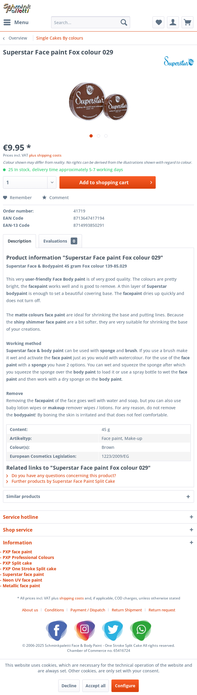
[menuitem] (15, 22)
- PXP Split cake (16, 563)
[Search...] (90, 22)
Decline (69, 685)
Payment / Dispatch (87, 610)
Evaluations (60, 241)
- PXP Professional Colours (27, 557)
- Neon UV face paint (21, 580)
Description (19, 241)
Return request (162, 610)
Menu (16, 22)
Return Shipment (127, 610)
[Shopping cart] (187, 22)
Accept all (95, 685)
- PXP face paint (16, 552)
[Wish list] (158, 22)
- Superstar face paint (22, 574)
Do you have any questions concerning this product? (61, 475)
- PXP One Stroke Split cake (28, 568)
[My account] (173, 22)
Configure (125, 685)
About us (30, 610)
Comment (55, 197)
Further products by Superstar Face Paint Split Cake (60, 481)
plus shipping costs (45, 155)
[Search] (124, 22)
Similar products (23, 496)
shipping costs (72, 598)
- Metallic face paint (20, 585)
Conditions (54, 610)
